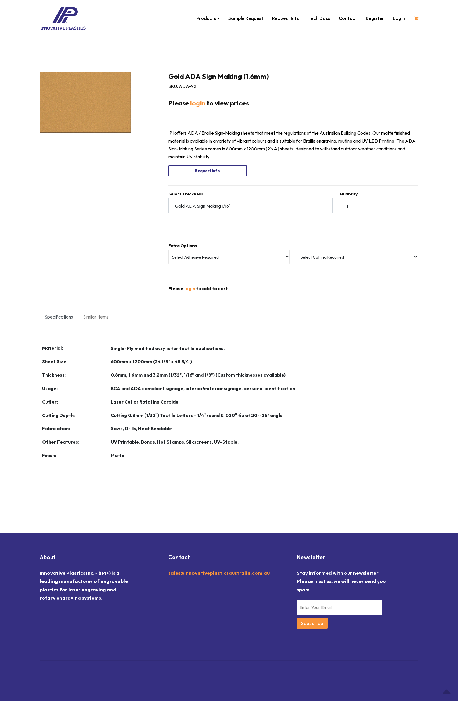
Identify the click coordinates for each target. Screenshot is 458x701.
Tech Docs (319, 18)
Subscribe (312, 622)
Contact (348, 18)
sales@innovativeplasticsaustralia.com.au (219, 572)
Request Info (286, 18)
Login (399, 18)
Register (375, 18)
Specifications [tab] (59, 316)
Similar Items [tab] (96, 316)
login (197, 103)
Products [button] (208, 18)
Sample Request (245, 18)
